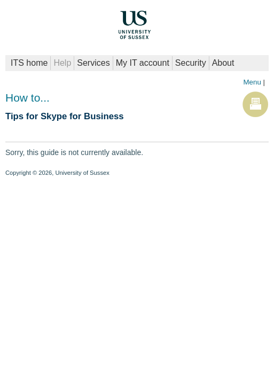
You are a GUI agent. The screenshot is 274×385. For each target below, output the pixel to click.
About (223, 62)
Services (93, 62)
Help (62, 62)
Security (190, 62)
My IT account (142, 62)
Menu (252, 82)
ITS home (29, 62)
